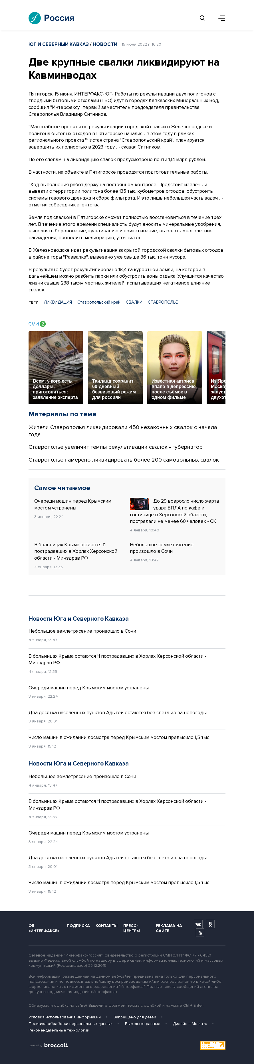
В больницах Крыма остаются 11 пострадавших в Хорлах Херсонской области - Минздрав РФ (75, 551)
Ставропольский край (98, 302)
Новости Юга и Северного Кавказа (79, 618)
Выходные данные (142, 1023)
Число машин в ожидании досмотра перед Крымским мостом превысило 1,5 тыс (119, 737)
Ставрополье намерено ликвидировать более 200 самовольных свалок (124, 459)
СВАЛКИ (134, 302)
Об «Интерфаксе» (44, 928)
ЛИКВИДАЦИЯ (58, 302)
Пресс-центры (131, 928)
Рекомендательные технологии (59, 1030)
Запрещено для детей (134, 1017)
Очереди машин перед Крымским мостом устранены (72, 504)
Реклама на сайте (169, 928)
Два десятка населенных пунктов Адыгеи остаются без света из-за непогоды (118, 713)
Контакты (107, 925)
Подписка (78, 925)
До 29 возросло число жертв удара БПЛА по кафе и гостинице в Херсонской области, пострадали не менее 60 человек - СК (174, 511)
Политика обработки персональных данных (70, 1023)
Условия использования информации (65, 1017)
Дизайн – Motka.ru (190, 1023)
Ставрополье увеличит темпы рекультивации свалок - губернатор (116, 447)
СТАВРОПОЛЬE (163, 302)
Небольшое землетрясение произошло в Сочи (161, 548)
